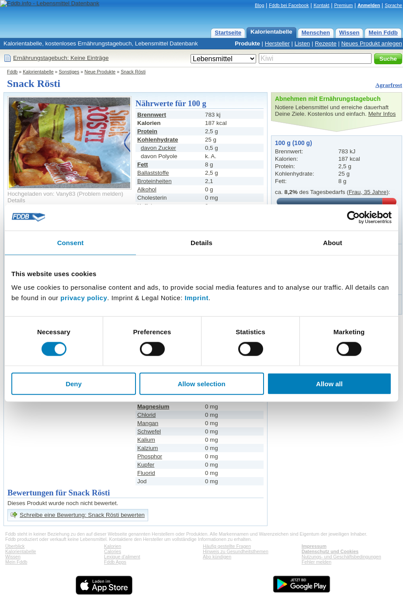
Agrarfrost (388, 85)
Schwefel (149, 431)
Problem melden (100, 193)
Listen (302, 43)
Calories (112, 551)
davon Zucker (158, 148)
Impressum (314, 546)
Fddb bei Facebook (289, 5)
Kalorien (112, 546)
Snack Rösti (133, 71)
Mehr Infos (382, 114)
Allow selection (201, 384)
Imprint (196, 297)
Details (16, 200)
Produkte (247, 43)
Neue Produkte (99, 71)
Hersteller (277, 43)
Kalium (146, 439)
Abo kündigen (217, 556)
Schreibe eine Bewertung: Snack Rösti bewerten (82, 515)
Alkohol (146, 189)
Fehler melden (316, 561)
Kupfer (145, 464)
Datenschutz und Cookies (330, 551)
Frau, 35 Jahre (368, 192)
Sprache (393, 5)
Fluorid (146, 473)
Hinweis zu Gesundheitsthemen (235, 551)
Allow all (329, 384)
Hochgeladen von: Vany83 (41, 193)
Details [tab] (201, 242)
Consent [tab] (70, 242)
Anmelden (369, 5)
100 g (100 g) (293, 142)
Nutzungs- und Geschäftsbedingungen (341, 556)
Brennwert (151, 114)
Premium (343, 5)
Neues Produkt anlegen (371, 43)
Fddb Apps (115, 561)
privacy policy (83, 297)
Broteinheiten (154, 181)
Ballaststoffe (153, 173)
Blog (259, 5)
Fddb (12, 71)
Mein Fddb (383, 32)
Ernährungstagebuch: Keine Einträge (61, 58)
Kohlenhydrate (157, 139)
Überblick (14, 546)
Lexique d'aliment (122, 556)
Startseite (228, 32)
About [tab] (332, 242)
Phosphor (149, 456)
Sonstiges (69, 71)
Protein (147, 131)
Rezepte (326, 43)
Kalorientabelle (271, 31)
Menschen (316, 32)
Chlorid (146, 415)
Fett (142, 164)
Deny (74, 384)
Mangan (147, 423)
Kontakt (321, 5)
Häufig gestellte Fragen (227, 546)
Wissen (349, 32)
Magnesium (153, 406)
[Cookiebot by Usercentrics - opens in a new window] (353, 217)
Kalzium (147, 448)
